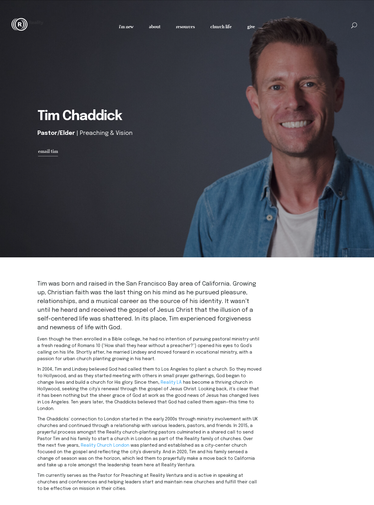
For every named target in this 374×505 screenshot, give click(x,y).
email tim (49, 151)
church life (221, 26)
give (251, 26)
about (154, 26)
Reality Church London (105, 446)
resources (185, 26)
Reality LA (171, 383)
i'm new (126, 26)
